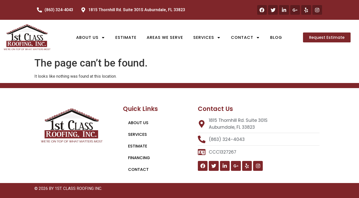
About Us (90, 37)
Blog (276, 37)
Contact (245, 37)
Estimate (125, 37)
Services (207, 37)
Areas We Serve (165, 37)
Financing (139, 158)
